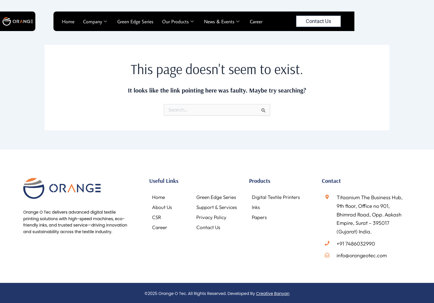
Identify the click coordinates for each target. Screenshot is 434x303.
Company (95, 21)
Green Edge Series (135, 21)
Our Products (178, 21)
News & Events (221, 21)
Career (256, 21)
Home (68, 21)
